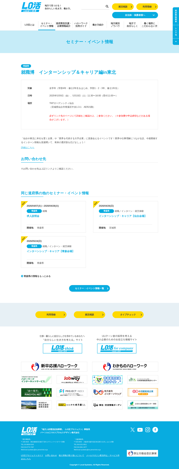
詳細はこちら (27, 147)
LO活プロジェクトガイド (32, 455)
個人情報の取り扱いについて (71, 455)
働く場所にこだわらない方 (149, 24)
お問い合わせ (51, 455)
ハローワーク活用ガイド (81, 24)
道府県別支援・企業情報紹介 (64, 24)
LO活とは (29, 25)
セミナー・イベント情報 (46, 24)
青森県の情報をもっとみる (36, 276)
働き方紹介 (98, 25)
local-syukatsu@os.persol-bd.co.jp (36, 449)
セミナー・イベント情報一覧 (91, 288)
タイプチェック (131, 314)
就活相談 (125, 6)
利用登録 (149, 6)
